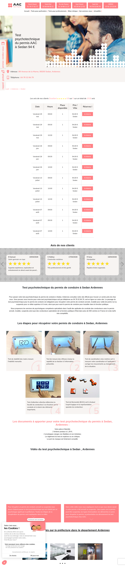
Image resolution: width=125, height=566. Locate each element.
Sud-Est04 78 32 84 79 (95, 5)
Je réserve (87, 114)
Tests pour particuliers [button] (39, 11)
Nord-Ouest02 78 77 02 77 (32, 5)
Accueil (26, 11)
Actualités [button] (97, 11)
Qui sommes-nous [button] (85, 11)
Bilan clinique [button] (73, 11)
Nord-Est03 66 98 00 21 (48, 5)
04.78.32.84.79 (78, 299)
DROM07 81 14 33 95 (110, 5)
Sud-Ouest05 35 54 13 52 (79, 5)
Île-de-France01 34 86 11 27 (63, 5)
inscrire (30, 299)
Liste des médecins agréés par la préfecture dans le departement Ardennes (62, 530)
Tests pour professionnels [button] (57, 11)
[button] (2, 264)
